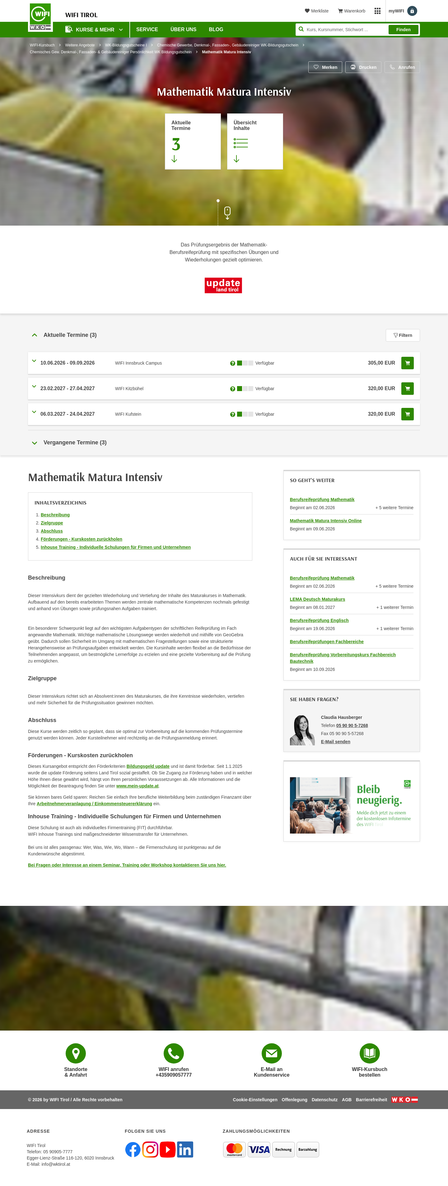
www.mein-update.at (137, 785)
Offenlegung (294, 1099)
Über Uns (183, 29)
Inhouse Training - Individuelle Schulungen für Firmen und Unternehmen (116, 547)
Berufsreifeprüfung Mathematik (322, 499)
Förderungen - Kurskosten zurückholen (81, 539)
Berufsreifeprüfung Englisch (319, 620)
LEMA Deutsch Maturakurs (317, 599)
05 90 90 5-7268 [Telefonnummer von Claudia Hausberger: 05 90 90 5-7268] (352, 725)
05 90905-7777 (57, 1151)
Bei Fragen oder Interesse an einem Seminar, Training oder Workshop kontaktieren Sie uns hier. (127, 865)
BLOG (216, 29)
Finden (403, 29)
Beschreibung (55, 514)
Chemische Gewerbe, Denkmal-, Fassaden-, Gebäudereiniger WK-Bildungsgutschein (227, 45)
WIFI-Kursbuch (42, 45)
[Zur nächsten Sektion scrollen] (224, 213)
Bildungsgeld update (148, 766)
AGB (347, 1099)
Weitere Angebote (80, 45)
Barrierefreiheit (371, 1099)
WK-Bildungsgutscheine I (126, 45)
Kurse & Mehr (90, 29)
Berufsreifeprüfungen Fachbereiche (327, 641)
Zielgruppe (52, 522)
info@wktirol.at (55, 1164)
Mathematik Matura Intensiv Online (326, 520)
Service (147, 29)
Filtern (403, 335)
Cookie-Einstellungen (255, 1099)
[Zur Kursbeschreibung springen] (255, 141)
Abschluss (52, 530)
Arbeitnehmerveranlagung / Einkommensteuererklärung (94, 803)
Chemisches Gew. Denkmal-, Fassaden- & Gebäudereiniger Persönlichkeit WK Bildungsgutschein (111, 52)
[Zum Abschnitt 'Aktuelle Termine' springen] (193, 141)
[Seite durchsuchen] (358, 29)
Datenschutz (325, 1099)
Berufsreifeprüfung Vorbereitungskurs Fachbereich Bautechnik (343, 658)
